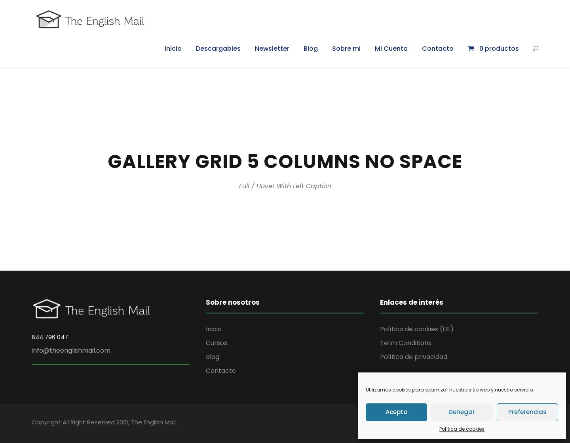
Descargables (218, 48)
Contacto (438, 48)
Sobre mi (346, 48)
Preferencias (527, 412)
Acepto (396, 412)
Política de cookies (461, 429)
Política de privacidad (413, 356)
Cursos (216, 343)
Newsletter (272, 48)
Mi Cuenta (391, 48)
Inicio (173, 48)
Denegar (461, 412)
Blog (311, 48)
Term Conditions (405, 343)
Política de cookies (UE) (417, 329)
